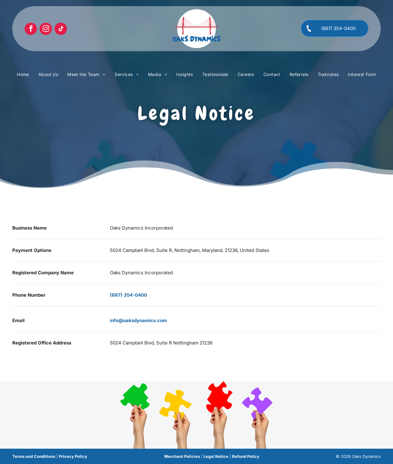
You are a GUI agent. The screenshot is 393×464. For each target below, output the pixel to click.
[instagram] (46, 29)
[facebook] (31, 29)
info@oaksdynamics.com (138, 320)
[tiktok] (61, 29)
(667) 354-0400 (128, 295)
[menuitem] (23, 74)
